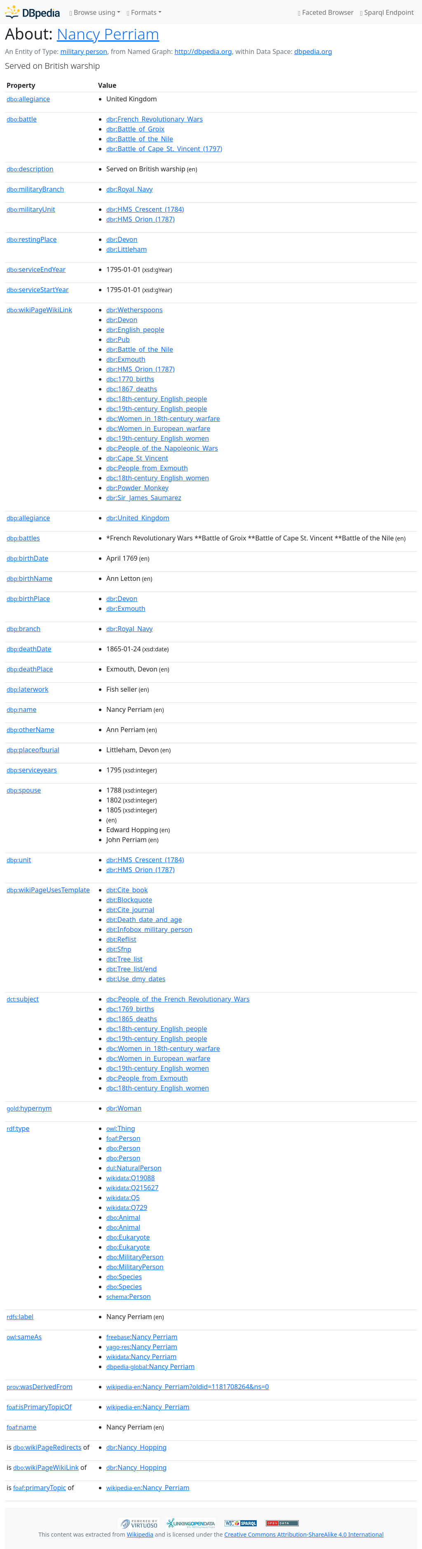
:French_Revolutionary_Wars (154, 119)
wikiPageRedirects (47, 1447)
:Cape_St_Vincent (137, 458)
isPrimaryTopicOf (39, 1406)
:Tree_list (124, 959)
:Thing (120, 1128)
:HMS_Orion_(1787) (140, 219)
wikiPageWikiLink (39, 309)
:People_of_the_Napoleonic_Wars (162, 448)
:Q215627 (132, 1187)
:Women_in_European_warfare (158, 428)
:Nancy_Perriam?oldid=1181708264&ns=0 (187, 1386)
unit (19, 859)
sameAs (24, 1336)
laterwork (28, 689)
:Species (124, 1276)
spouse (24, 790)
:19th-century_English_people (156, 408)
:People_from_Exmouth (147, 468)
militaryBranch (35, 189)
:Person (123, 1138)
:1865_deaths (131, 1018)
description (30, 168)
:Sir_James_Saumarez (143, 497)
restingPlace (32, 239)
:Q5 (123, 1197)
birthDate (27, 558)
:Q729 (126, 1207)
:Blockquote (129, 899)
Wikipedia (140, 1534)
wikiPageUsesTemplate (48, 889)
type (18, 1128)
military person (83, 51)
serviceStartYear (38, 289)
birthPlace (28, 598)
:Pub (118, 339)
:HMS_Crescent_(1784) (145, 209)
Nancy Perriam (108, 33)
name (21, 709)
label (20, 1316)
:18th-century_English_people (156, 398)
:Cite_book (127, 889)
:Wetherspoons (134, 309)
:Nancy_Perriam (148, 1406)
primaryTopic (39, 1487)
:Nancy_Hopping (136, 1447)
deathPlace (30, 669)
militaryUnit (31, 209)
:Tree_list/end (131, 968)
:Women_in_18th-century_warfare (163, 418)
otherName (30, 729)
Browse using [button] (92, 12)
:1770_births (130, 379)
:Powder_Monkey (137, 487)
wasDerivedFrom (40, 1386)
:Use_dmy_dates (135, 978)
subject (23, 999)
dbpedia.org (313, 51)
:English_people (135, 329)
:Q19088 (130, 1177)
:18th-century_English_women (157, 477)
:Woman (123, 1108)
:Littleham (126, 249)
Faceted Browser (326, 12)
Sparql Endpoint (387, 12)
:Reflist (121, 939)
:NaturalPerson (134, 1167)
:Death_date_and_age (144, 919)
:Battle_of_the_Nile (139, 138)
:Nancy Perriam (141, 1336)
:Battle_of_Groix (135, 128)
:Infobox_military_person (149, 929)
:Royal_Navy (129, 189)
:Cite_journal (130, 909)
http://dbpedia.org (203, 51)
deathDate (29, 648)
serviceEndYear (36, 269)
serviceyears (32, 769)
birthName (29, 578)
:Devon (121, 239)
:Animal (123, 1217)
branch (23, 628)
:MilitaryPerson (135, 1256)
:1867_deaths (131, 388)
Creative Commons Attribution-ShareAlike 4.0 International (303, 1534)
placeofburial (33, 749)
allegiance (28, 98)
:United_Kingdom (137, 517)
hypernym (29, 1108)
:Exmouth (125, 359)
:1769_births (130, 1008)
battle (22, 119)
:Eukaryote (128, 1237)
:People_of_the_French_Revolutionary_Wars (178, 999)
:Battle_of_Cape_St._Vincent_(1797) (164, 148)
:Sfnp (118, 949)
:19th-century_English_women (157, 438)
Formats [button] (142, 12)
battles (23, 538)
